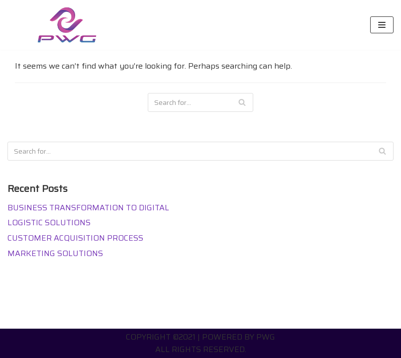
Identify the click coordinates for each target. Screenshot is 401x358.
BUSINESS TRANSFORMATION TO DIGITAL (88, 207)
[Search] (242, 102)
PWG (265, 337)
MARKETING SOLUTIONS (55, 253)
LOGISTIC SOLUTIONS (49, 222)
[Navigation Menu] (382, 24)
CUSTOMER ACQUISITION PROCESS (75, 238)
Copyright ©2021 (161, 337)
